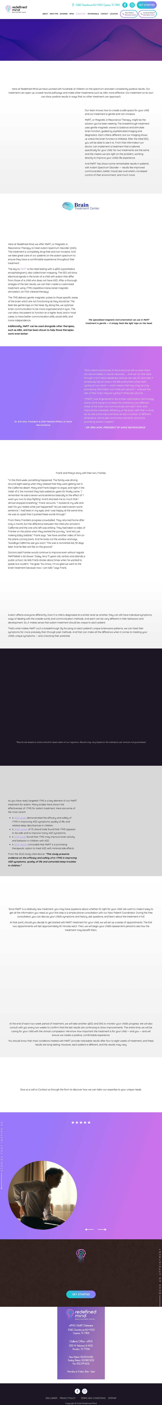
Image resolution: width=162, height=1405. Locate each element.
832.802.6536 (86, 1357)
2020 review (21, 829)
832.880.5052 (87, 1360)
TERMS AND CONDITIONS (93, 1398)
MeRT (23, 269)
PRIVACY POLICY (68, 1398)
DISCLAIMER (51, 1398)
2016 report (20, 844)
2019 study (20, 836)
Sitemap (112, 1398)
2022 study (20, 817)
